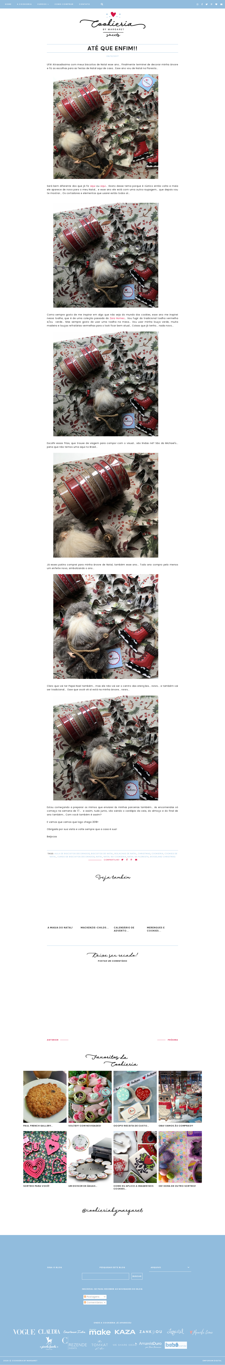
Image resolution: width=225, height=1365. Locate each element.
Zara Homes (117, 318)
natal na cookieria (115, 856)
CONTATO (84, 4)
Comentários (93, 1302)
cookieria (157, 853)
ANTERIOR (53, 1040)
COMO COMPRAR (64, 4)
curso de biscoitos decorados (76, 856)
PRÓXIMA (173, 1040)
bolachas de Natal (125, 853)
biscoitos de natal (102, 853)
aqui (92, 186)
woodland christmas (162, 856)
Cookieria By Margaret (25, 1361)
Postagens (91, 1297)
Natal (99, 856)
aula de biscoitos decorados (72, 853)
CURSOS (42, 4)
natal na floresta (138, 856)
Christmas (144, 853)
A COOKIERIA (24, 4)
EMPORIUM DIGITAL (212, 1361)
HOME (8, 4)
